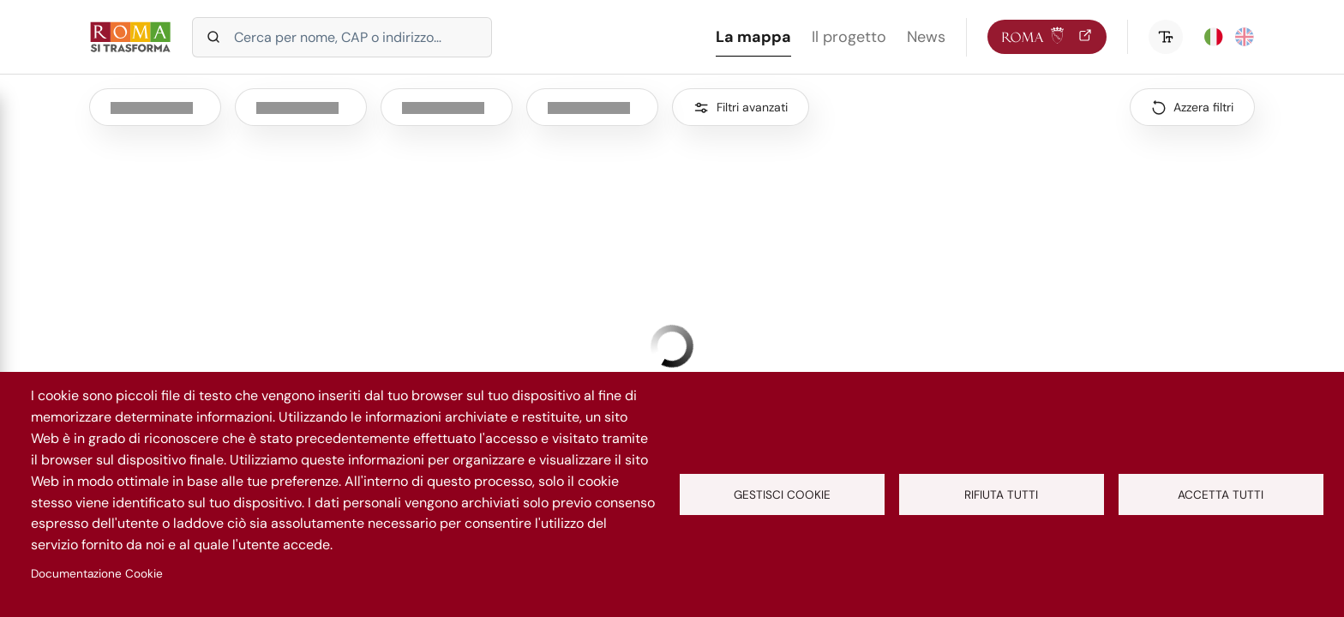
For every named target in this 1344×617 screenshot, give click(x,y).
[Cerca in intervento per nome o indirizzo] (342, 37)
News (926, 37)
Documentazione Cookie (97, 573)
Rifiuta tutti (1001, 495)
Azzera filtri (1203, 107)
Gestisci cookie (782, 495)
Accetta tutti (1220, 495)
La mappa (753, 37)
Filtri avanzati (752, 107)
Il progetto (849, 37)
